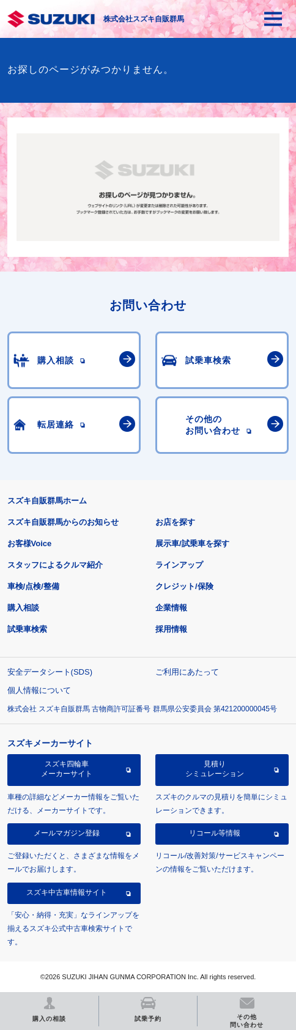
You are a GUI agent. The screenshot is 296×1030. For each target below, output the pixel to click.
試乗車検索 (27, 629)
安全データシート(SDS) (49, 671)
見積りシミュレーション (214, 769)
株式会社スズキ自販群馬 (143, 19)
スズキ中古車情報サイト (66, 892)
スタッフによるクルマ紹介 (55, 564)
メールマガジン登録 (67, 833)
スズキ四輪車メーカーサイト (66, 769)
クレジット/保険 (184, 586)
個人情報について (39, 690)
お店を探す (175, 522)
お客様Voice (29, 543)
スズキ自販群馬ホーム (47, 500)
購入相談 (23, 607)
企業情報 (171, 607)
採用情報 (171, 629)
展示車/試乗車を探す (192, 543)
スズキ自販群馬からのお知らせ (63, 522)
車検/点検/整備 (33, 586)
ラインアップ (179, 564)
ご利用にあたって (187, 671)
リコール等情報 (214, 833)
